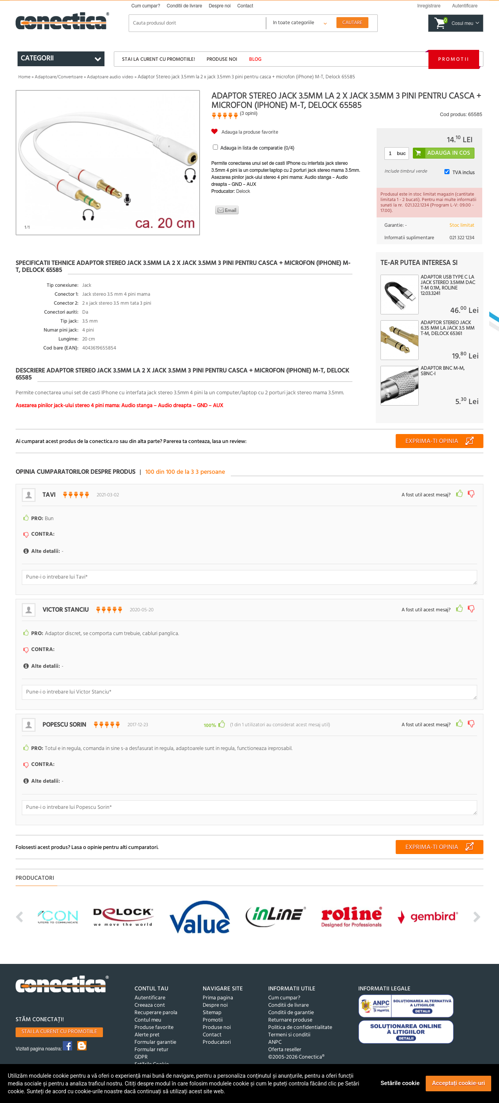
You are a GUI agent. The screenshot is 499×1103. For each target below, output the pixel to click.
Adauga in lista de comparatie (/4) (257, 148)
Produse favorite (153, 1027)
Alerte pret (146, 1035)
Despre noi (219, 6)
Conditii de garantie (291, 1012)
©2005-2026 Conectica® (296, 1057)
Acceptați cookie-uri (458, 1083)
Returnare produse (290, 1020)
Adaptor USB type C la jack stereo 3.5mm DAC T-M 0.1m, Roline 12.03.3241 (448, 285)
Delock (243, 191)
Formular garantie (155, 1042)
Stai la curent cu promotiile (59, 1031)
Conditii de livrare (184, 6)
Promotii (453, 59)
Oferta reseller (284, 1049)
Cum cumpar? (145, 6)
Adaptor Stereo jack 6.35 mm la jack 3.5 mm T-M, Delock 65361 (447, 328)
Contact (245, 6)
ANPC (274, 1042)
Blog (255, 59)
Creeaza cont (149, 1005)
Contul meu (147, 1020)
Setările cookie (399, 1083)
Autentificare (149, 998)
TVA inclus (463, 173)
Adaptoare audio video (110, 77)
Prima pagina (218, 998)
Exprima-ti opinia (431, 441)
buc (401, 153)
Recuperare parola (155, 1012)
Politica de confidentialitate (300, 1027)
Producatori (217, 1042)
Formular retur (151, 1049)
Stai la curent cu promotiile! (158, 59)
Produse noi (222, 59)
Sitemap (212, 1012)
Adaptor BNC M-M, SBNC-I (443, 371)
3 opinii (248, 113)
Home (24, 77)
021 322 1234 (461, 238)
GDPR (141, 1057)
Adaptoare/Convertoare (59, 77)
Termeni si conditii (289, 1035)
